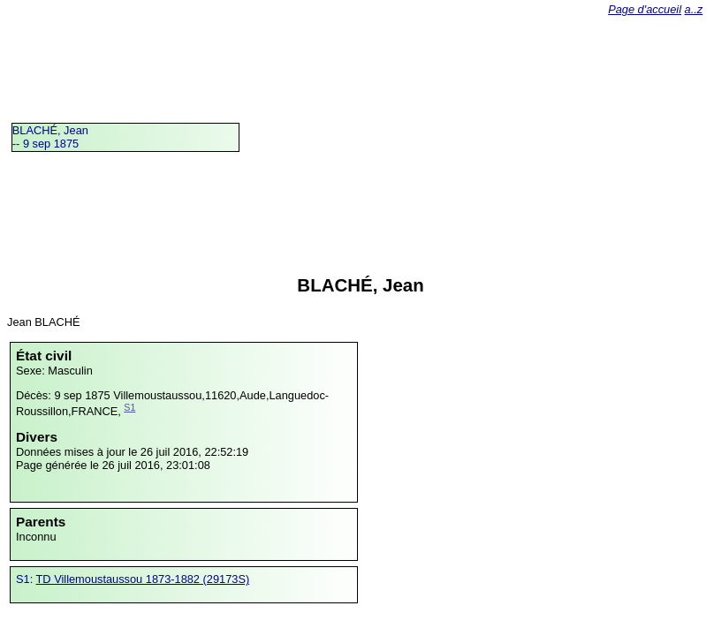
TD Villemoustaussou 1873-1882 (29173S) (143, 579)
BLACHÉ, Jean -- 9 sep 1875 (50, 137)
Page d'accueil (644, 9)
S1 (129, 407)
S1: (26, 579)
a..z (694, 9)
